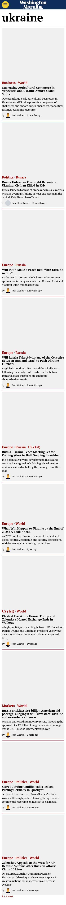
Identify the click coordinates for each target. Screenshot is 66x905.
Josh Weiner (14, 115)
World (23, 83)
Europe (7, 265)
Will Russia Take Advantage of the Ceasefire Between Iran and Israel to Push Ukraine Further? (33, 361)
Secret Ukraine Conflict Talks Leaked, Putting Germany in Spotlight (28, 788)
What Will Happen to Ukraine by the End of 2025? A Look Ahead (32, 530)
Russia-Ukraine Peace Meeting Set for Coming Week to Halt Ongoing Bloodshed (31, 453)
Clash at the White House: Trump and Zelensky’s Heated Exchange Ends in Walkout (28, 619)
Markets (8, 706)
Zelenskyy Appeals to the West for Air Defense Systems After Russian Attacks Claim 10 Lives (29, 866)
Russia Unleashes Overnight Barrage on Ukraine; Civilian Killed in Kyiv (29, 184)
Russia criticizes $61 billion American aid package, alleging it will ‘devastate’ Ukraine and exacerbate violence (32, 714)
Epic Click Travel (17, 203)
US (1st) (34, 447)
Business (9, 83)
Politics (8, 177)
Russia (21, 177)
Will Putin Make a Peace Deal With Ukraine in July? (32, 271)
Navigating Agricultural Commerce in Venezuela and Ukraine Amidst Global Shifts (28, 91)
